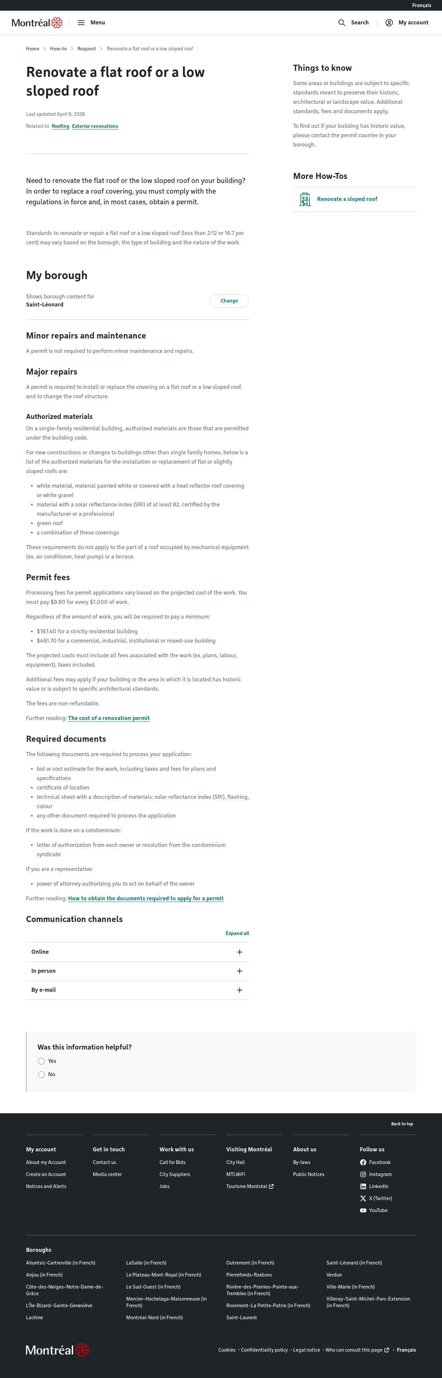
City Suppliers (175, 1174)
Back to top (402, 1123)
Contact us (104, 1162)
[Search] (353, 22)
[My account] (407, 22)
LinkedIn (374, 1186)
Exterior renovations (95, 126)
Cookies (227, 1350)
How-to (58, 48)
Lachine (34, 1317)
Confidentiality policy (264, 1350)
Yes (52, 1061)
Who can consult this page (354, 1350)
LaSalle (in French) (146, 1263)
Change (229, 300)
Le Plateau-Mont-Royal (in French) (163, 1275)
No (51, 1074)
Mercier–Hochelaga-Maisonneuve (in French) (166, 1302)
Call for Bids (173, 1162)
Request (86, 48)
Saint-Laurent (241, 1317)
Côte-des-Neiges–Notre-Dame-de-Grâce (64, 1290)
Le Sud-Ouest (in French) (153, 1287)
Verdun (334, 1275)
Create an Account (46, 1174)
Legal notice (306, 1350)
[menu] (91, 22)
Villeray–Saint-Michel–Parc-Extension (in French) (368, 1302)
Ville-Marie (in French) (350, 1287)
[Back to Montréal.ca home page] (37, 22)
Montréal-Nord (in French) (154, 1317)
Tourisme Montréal (246, 1186)
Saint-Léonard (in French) (354, 1263)
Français (421, 5)
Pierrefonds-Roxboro (249, 1275)
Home (32, 48)
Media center (107, 1174)
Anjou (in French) (44, 1275)
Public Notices (308, 1174)
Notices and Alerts (46, 1186)
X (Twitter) (376, 1198)
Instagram (376, 1174)
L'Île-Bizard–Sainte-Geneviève (59, 1305)
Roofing (60, 126)
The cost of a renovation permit (109, 718)
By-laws (301, 1162)
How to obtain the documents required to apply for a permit (146, 898)
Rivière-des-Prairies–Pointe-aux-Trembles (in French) (262, 1290)
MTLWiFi (235, 1174)
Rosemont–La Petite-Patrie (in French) (268, 1305)
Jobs (165, 1186)
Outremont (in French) (250, 1263)
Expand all (237, 933)
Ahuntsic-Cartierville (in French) (60, 1263)
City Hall (235, 1162)
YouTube (374, 1210)
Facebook (375, 1162)
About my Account (46, 1162)
